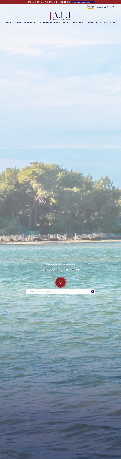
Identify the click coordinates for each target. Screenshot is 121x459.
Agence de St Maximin (93, 22)
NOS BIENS (17, 22)
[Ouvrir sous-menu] (36, 22)
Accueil (9, 22)
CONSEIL (65, 22)
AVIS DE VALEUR (29, 22)
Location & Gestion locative (49, 22)
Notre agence (76, 22)
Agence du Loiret (110, 22)
